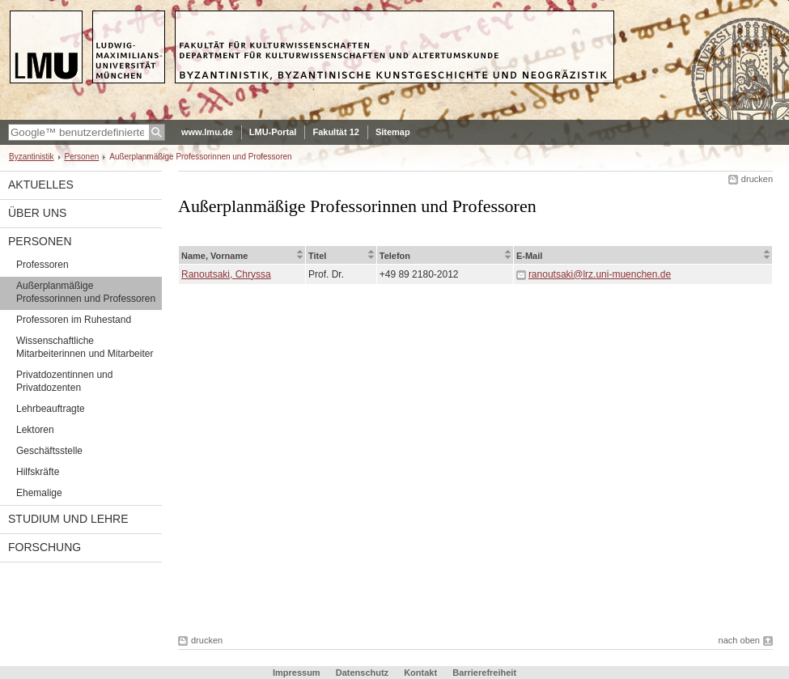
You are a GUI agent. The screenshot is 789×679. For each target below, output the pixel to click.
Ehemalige (39, 493)
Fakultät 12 (335, 132)
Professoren (42, 264)
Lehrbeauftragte (50, 408)
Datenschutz (362, 672)
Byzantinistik (31, 156)
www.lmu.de (207, 132)
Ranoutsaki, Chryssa (226, 274)
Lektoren (35, 429)
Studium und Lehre (68, 518)
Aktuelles (41, 184)
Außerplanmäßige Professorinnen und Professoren (85, 292)
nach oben (739, 640)
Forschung (44, 547)
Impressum (296, 672)
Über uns (37, 212)
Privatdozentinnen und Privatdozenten (64, 381)
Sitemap (392, 132)
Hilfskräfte (37, 471)
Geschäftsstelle (49, 450)
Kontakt (420, 672)
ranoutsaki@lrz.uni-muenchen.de (599, 274)
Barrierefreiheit (484, 672)
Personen (82, 156)
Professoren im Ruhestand (73, 319)
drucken (757, 179)
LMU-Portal (273, 132)
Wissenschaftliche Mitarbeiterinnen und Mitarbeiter (84, 347)
